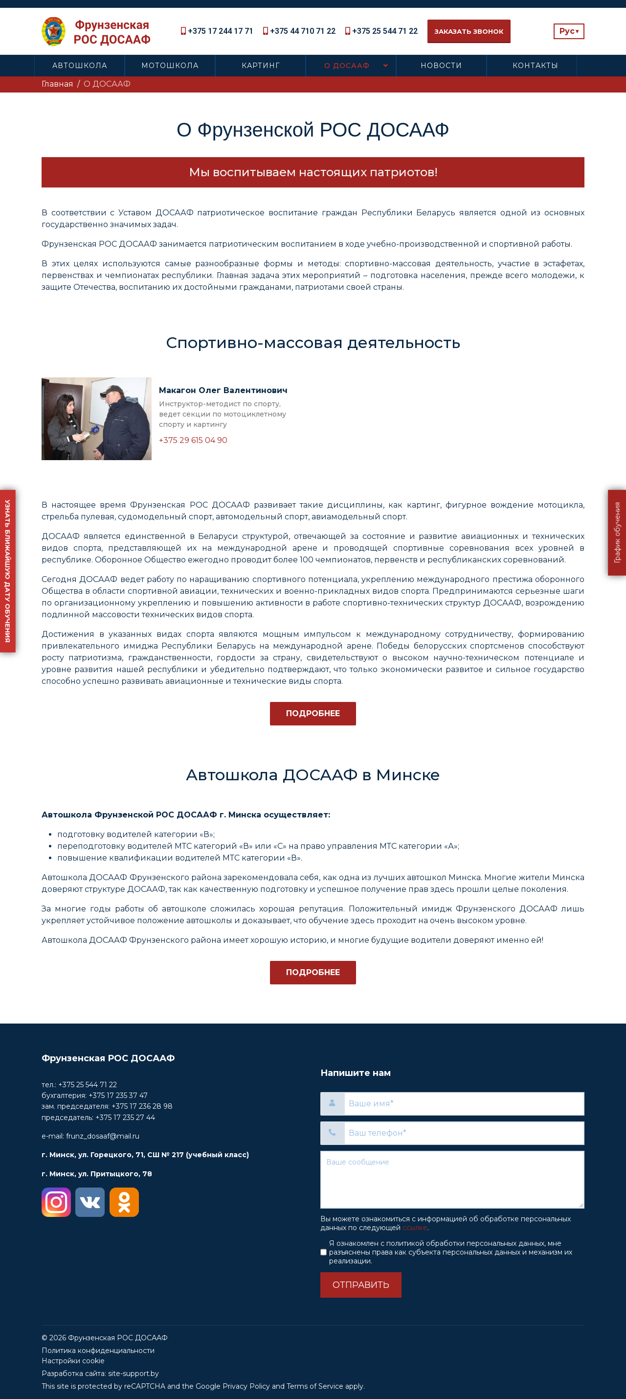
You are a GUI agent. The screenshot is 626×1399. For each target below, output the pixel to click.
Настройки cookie (73, 1360)
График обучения (617, 532)
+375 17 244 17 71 (220, 31)
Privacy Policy (246, 1386)
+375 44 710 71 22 (302, 31)
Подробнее (313, 713)
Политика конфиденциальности (98, 1350)
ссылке (414, 1227)
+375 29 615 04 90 (193, 440)
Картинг (261, 65)
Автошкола (79, 65)
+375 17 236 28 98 (142, 1106)
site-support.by (133, 1373)
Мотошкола (170, 65)
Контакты (536, 65)
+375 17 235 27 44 (125, 1117)
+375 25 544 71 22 (385, 31)
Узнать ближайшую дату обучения (8, 570)
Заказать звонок (469, 31)
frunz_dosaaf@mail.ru (102, 1136)
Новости (441, 65)
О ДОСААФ (347, 65)
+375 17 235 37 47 (118, 1095)
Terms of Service (315, 1386)
